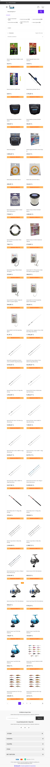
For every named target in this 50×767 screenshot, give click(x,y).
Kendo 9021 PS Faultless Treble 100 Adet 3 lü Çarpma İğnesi (14, 300)
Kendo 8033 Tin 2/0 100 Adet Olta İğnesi (14, 331)
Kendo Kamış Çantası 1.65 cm (33, 89)
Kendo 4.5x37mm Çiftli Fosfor (13, 89)
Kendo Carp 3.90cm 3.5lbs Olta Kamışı (14, 541)
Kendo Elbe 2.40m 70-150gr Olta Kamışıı (14, 511)
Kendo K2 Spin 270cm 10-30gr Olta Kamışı (15, 391)
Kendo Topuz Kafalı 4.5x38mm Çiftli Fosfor (15, 60)
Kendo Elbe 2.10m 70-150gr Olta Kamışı (33, 511)
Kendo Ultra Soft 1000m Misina (14, 179)
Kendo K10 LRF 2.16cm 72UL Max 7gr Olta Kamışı (15, 421)
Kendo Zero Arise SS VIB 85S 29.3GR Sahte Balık (34, 662)
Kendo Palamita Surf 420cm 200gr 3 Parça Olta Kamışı (15, 571)
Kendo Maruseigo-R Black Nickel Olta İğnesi (14, 270)
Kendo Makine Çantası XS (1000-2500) (14, 120)
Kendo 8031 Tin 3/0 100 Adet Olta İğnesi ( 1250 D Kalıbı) (33, 300)
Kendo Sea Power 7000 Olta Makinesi (15, 601)
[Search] (25, 11)
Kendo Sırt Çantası (11, 149)
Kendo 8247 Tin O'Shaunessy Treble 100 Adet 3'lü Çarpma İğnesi (34, 270)
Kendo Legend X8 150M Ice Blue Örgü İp (34, 150)
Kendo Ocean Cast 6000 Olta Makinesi (33, 632)
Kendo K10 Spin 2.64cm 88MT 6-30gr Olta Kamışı (15, 451)
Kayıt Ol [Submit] (40, 718)
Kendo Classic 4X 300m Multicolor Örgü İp (34, 240)
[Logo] (12, 7)
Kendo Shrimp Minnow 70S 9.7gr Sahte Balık (14, 692)
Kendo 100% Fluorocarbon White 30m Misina (14, 240)
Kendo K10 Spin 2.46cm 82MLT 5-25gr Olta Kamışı (33, 421)
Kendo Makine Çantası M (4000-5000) (33, 120)
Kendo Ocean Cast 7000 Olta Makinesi (13, 632)
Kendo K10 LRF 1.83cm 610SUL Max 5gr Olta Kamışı (33, 391)
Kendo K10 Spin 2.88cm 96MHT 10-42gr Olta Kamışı (14, 481)
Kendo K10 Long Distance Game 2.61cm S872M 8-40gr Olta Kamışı (14, 361)
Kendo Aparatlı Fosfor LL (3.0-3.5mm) (33, 60)
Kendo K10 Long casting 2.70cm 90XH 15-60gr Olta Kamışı (33, 361)
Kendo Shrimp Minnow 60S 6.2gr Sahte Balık (33, 692)
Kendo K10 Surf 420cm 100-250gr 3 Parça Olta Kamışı (34, 481)
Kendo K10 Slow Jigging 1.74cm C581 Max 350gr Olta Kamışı (34, 331)
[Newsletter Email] (25, 718)
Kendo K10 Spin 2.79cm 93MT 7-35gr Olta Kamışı (34, 451)
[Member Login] (37, 7)
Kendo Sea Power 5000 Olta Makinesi (34, 601)
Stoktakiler (11, 33)
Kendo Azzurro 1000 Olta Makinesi (33, 571)
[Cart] (42, 7)
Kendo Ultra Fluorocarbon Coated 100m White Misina (14, 210)
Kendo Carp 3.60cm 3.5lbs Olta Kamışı (33, 541)
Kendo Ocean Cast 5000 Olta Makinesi (13, 662)
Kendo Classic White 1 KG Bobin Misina (33, 210)
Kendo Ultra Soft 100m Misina (33, 179)
